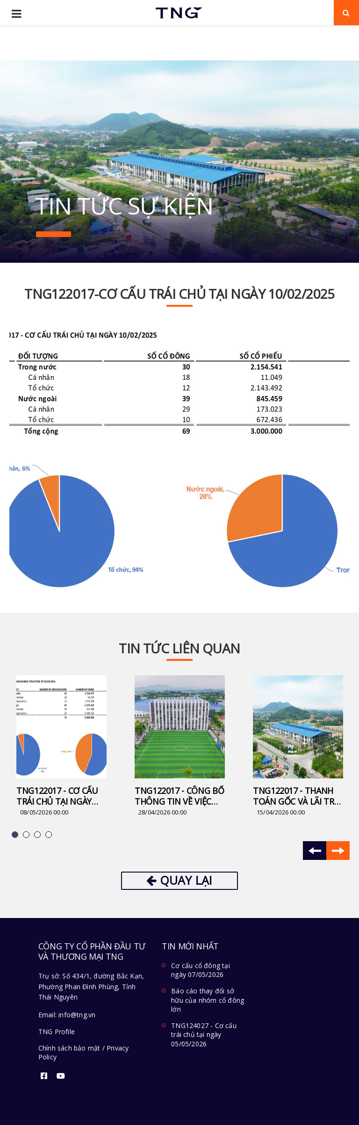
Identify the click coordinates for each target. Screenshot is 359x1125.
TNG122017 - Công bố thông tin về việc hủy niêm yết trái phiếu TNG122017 (179, 807)
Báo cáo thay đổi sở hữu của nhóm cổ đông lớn (207, 1000)
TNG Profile (56, 1031)
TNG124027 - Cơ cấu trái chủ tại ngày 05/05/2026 (204, 1034)
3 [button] (38, 836)
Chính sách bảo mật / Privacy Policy (83, 1053)
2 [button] (27, 836)
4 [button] (50, 836)
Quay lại (179, 880)
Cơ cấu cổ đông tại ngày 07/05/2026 (200, 970)
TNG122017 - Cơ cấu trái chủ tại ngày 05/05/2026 (57, 801)
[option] (61, 746)
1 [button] (16, 836)
